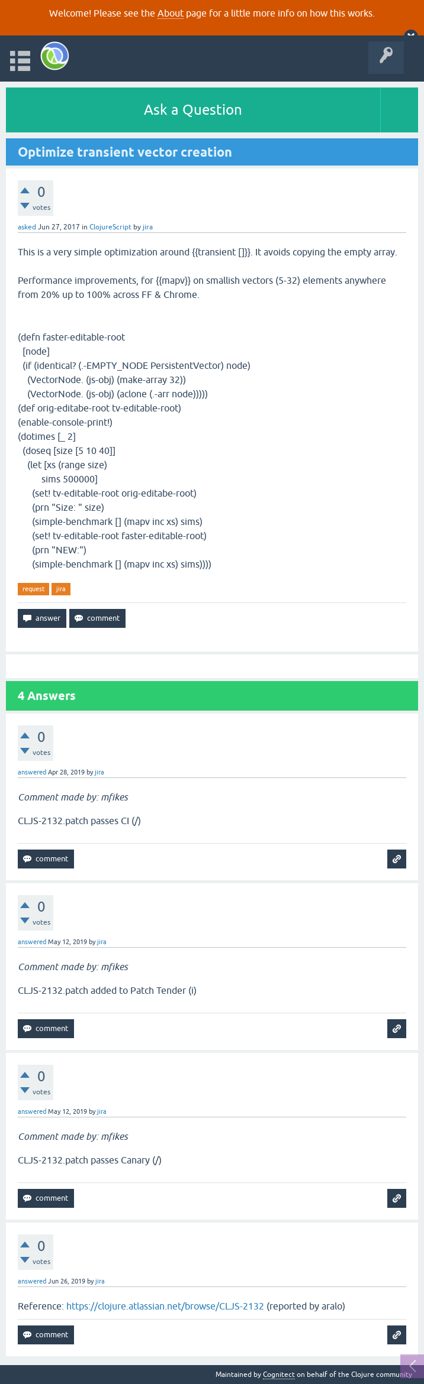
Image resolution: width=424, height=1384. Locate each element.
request (33, 588)
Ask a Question (193, 110)
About (171, 13)
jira (61, 588)
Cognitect (279, 1374)
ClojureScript (110, 227)
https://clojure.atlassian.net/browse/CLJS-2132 (165, 1306)
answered (32, 772)
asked (27, 227)
